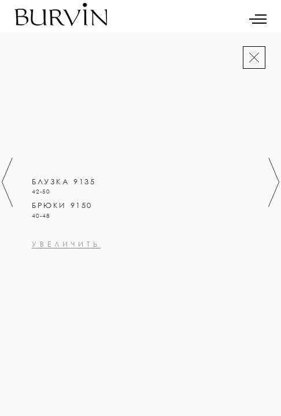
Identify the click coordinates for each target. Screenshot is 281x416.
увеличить (66, 294)
